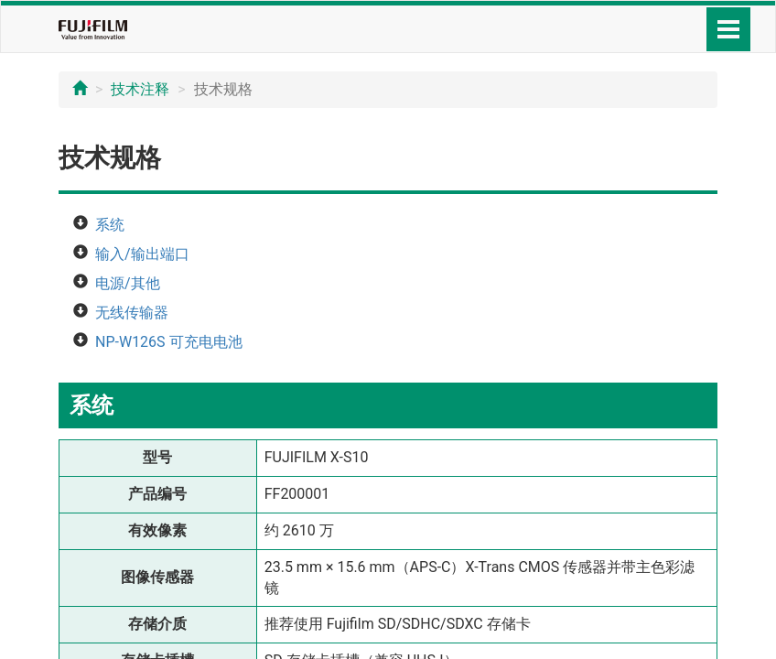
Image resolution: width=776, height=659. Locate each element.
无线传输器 (131, 312)
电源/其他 (127, 283)
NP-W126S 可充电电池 (168, 342)
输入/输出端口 (142, 254)
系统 (109, 224)
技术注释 (140, 89)
